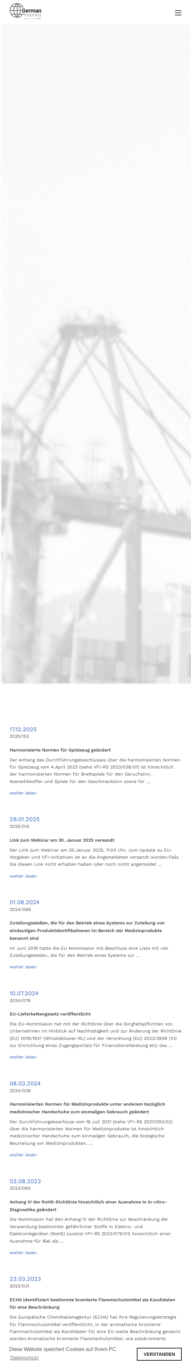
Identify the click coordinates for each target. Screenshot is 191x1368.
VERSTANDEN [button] (159, 1354)
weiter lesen (23, 792)
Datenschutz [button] (24, 1358)
